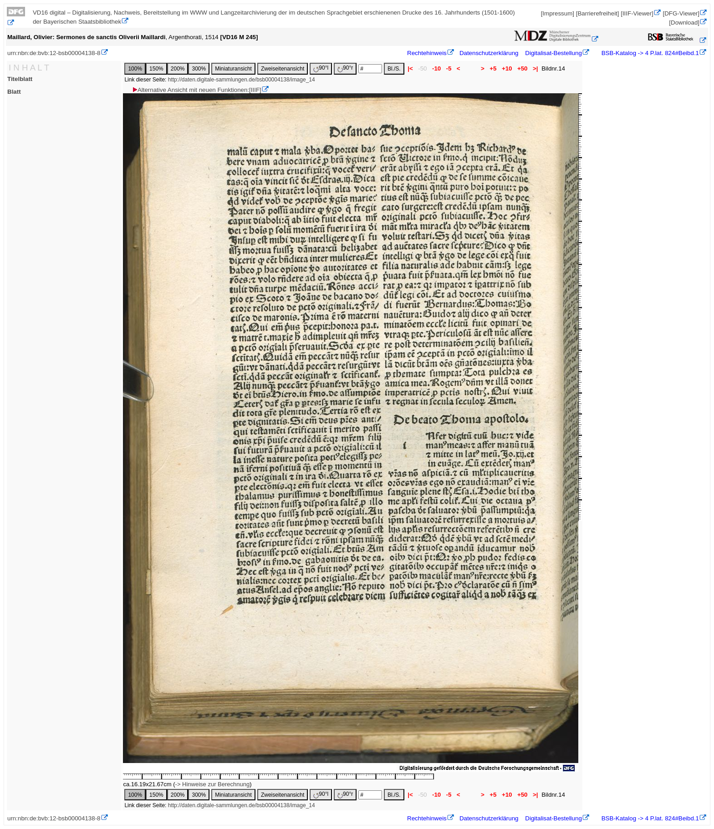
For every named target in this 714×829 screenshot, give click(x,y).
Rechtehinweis (427, 53)
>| (535, 68)
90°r (345, 68)
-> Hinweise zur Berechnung (212, 784)
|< (410, 68)
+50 (522, 68)
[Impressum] (557, 13)
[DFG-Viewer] (681, 13)
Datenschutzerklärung (489, 53)
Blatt (14, 91)
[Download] (684, 22)
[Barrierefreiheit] (597, 13)
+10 (507, 68)
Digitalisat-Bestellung (553, 53)
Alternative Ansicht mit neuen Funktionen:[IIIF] (196, 89)
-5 (448, 68)
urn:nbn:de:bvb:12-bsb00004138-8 (54, 53)
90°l (320, 68)
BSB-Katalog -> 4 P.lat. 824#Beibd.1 (649, 53)
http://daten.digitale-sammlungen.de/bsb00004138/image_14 (241, 79)
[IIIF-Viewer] (637, 13)
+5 (493, 68)
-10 (436, 68)
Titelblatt (19, 79)
